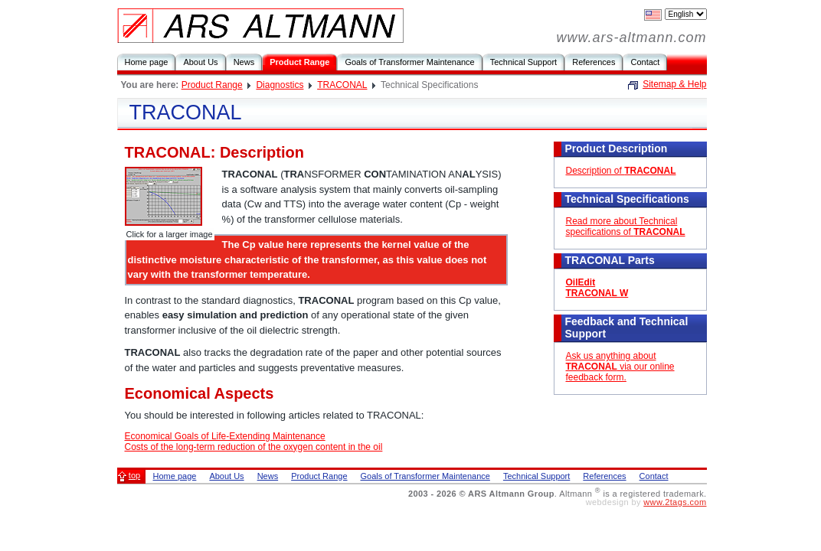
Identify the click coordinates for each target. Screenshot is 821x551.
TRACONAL (342, 85)
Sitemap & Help (674, 84)
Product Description (616, 148)
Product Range (299, 62)
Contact (644, 62)
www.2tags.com (674, 502)
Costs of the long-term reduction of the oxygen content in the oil (254, 447)
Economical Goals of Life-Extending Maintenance (225, 436)
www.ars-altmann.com (631, 37)
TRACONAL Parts (610, 260)
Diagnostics (279, 85)
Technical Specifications (627, 199)
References (593, 62)
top (134, 475)
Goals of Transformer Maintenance (409, 62)
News (244, 62)
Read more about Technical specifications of (625, 226)
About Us (200, 62)
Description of (621, 170)
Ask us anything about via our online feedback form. (620, 366)
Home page (146, 62)
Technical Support (523, 62)
